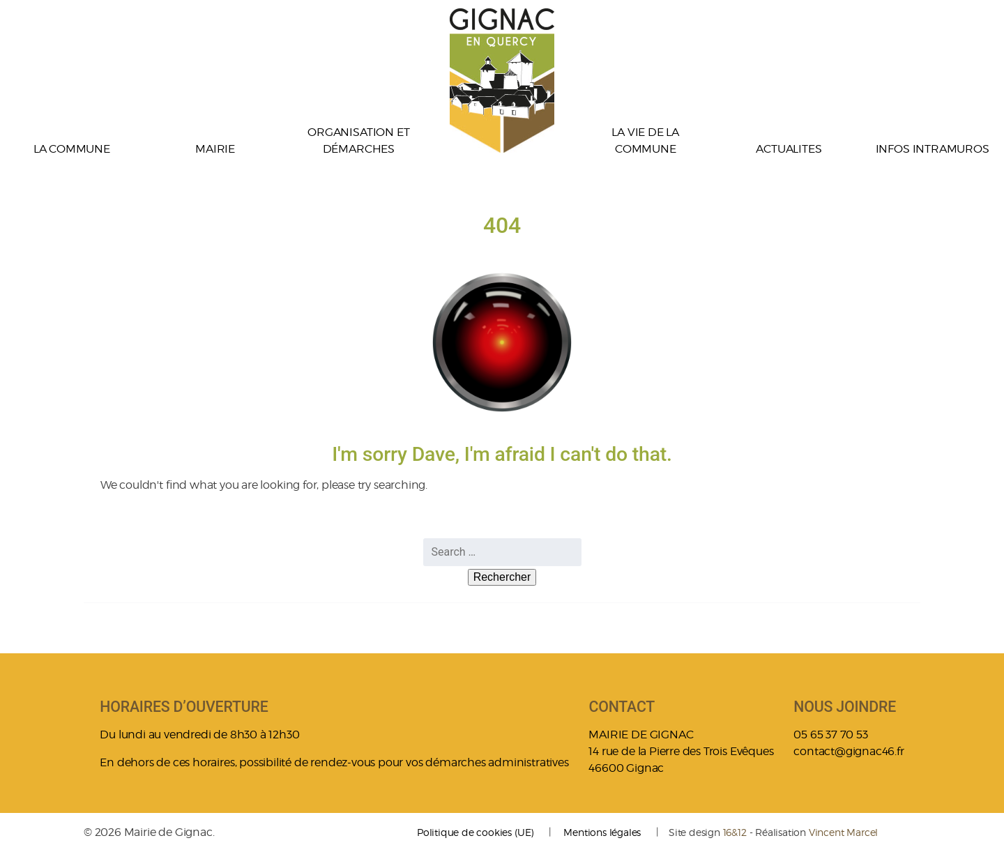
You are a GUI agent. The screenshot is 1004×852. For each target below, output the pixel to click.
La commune (71, 148)
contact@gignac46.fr (848, 751)
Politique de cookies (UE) (475, 832)
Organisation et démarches (358, 140)
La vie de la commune (645, 140)
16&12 (735, 832)
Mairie (215, 148)
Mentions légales (602, 832)
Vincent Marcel (843, 832)
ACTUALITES (788, 148)
